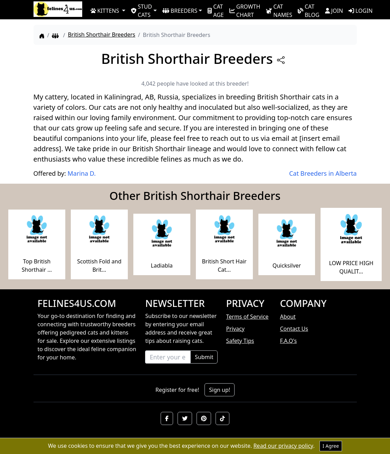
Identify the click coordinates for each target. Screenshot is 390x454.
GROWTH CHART (244, 10)
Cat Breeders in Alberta (323, 173)
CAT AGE (215, 10)
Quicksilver (287, 265)
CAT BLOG (309, 10)
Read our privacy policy (283, 446)
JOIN (334, 11)
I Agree (331, 446)
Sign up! (219, 390)
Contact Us (294, 328)
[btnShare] (281, 60)
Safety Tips (240, 341)
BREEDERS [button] (179, 11)
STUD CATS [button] (141, 10)
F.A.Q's (288, 341)
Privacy (235, 328)
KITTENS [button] (105, 11)
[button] (167, 418)
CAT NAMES (279, 10)
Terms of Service (247, 316)
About (287, 316)
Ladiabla (162, 265)
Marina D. (81, 173)
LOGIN (361, 11)
